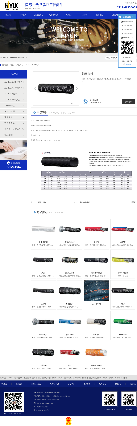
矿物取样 (70, 304)
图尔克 (40, 378)
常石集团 (77, 378)
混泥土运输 (42, 202)
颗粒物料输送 (85, 202)
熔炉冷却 (96, 335)
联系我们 (133, 384)
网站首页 (7, 15)
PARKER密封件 (11, 94)
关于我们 (23, 15)
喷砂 (123, 304)
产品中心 (69, 15)
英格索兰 (98, 378)
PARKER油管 (53, 15)
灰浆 (43, 273)
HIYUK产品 (9, 111)
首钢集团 (53, 378)
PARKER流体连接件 (17, 57)
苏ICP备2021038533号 (41, 410)
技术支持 (84, 15)
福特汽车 (106, 378)
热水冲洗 (70, 335)
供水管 (96, 242)
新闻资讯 (99, 15)
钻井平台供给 (96, 365)
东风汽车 (61, 378)
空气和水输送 (122, 273)
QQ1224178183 (127, 22)
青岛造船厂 (69, 378)
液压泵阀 (8, 117)
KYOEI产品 (9, 105)
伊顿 (29, 378)
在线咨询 (128, 102)
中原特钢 (124, 378)
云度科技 (44, 407)
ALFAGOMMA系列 (32, 65)
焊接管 (123, 242)
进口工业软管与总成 (13, 129)
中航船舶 (85, 378)
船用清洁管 (43, 242)
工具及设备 (9, 123)
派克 (25, 378)
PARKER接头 (38, 15)
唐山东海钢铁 (115, 378)
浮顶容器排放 (69, 242)
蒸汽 (70, 365)
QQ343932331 (127, 26)
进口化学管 (96, 304)
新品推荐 (8, 135)
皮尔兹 (91, 378)
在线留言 (115, 15)
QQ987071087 (127, 34)
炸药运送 (43, 365)
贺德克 (34, 378)
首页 (12, 65)
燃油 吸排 (43, 335)
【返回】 (134, 202)
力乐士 (46, 378)
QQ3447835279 (127, 38)
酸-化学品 (123, 335)
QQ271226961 (127, 30)
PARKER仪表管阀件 (13, 88)
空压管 (43, 304)
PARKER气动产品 (12, 100)
